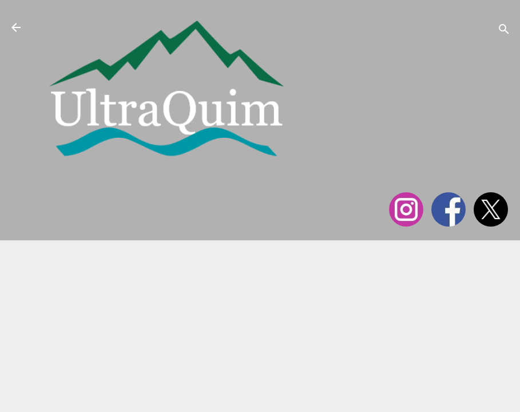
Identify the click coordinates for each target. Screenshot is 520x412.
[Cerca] (504, 31)
